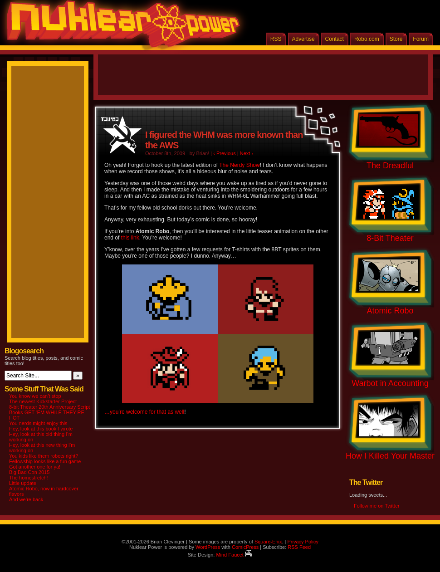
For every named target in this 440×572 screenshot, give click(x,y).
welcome (136, 412)
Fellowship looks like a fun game (45, 461)
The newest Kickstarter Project (43, 401)
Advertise (303, 39)
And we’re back (26, 499)
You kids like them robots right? (43, 456)
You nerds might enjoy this (38, 423)
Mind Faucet (234, 554)
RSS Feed (299, 547)
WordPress (208, 547)
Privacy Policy (302, 541)
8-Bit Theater (390, 238)
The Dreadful (390, 165)
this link (130, 238)
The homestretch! (28, 477)
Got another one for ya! (34, 466)
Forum (421, 39)
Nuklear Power (120, 27)
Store (396, 39)
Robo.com (366, 39)
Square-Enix (268, 541)
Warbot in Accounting (390, 383)
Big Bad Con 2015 (29, 472)
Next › (246, 153)
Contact (334, 39)
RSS (276, 39)
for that (157, 412)
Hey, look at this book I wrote (41, 428)
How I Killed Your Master (390, 455)
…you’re (114, 412)
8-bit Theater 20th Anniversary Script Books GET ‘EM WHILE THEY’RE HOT (49, 412)
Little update (22, 483)
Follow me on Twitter (377, 505)
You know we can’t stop (35, 396)
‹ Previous (224, 153)
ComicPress (245, 547)
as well (175, 412)
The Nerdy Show (239, 165)
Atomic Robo (390, 310)
